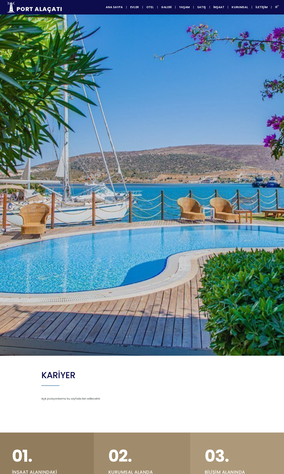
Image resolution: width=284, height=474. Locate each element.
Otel (150, 7)
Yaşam (184, 7)
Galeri (166, 7)
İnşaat (218, 7)
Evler (134, 7)
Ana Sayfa (114, 7)
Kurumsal (240, 7)
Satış (201, 7)
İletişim (262, 7)
